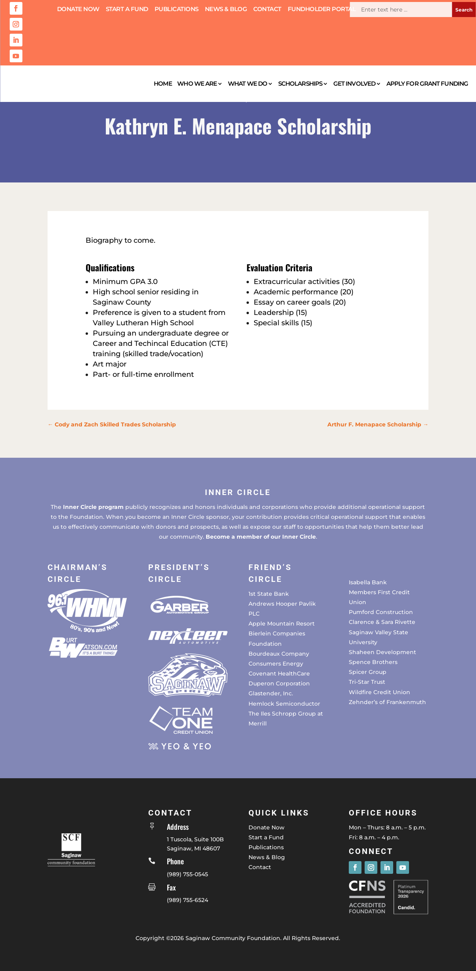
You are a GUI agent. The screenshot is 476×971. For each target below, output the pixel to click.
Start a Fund (127, 9)
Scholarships (300, 83)
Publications (177, 9)
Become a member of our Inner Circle (261, 536)
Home (163, 83)
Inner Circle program (93, 506)
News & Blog (226, 9)
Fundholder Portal (322, 9)
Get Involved (354, 83)
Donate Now (78, 9)
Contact (267, 9)
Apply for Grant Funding (427, 83)
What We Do (247, 83)
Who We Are (197, 83)
